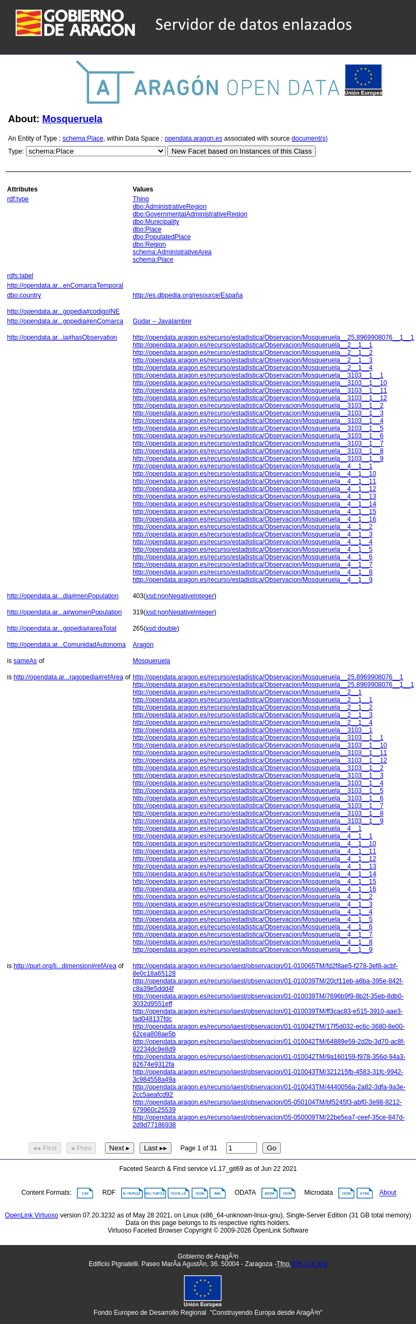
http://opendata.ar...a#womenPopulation (64, 612)
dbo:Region (149, 244)
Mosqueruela (72, 119)
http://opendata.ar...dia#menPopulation (62, 596)
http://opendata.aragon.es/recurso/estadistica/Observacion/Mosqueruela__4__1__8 (253, 572)
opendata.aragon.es (193, 138)
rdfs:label (20, 276)
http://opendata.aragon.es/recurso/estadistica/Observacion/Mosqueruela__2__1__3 (253, 360)
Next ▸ (119, 1148)
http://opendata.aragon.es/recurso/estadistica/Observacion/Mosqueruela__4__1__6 (253, 557)
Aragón (143, 644)
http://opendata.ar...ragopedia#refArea (68, 677)
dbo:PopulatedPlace (161, 237)
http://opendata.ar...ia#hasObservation (62, 337)
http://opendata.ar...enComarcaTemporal (65, 285)
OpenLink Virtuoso (31, 1215)
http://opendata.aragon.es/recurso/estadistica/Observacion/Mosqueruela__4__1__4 (253, 542)
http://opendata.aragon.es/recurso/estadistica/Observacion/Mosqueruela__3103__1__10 (260, 383)
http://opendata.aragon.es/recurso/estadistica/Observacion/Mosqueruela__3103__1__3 (258, 413)
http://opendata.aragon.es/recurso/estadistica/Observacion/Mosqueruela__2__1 (247, 692)
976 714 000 (309, 1264)
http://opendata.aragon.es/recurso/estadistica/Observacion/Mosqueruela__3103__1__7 (258, 443)
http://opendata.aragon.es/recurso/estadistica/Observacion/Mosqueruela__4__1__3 (253, 534)
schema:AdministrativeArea (172, 252)
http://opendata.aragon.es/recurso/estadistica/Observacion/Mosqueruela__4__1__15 (254, 511)
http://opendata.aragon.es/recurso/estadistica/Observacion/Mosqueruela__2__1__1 (253, 345)
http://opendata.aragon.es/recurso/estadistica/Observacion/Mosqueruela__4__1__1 (253, 466)
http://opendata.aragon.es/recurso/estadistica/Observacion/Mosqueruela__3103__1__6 (258, 436)
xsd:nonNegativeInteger (180, 596)
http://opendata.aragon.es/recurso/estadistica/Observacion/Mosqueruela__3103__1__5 (258, 428)
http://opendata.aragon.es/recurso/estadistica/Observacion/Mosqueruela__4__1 (247, 828)
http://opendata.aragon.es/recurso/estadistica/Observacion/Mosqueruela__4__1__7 (253, 564)
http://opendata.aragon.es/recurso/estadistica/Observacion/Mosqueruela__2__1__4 (253, 368)
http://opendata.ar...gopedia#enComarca (65, 321)
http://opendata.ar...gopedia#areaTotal (61, 628)
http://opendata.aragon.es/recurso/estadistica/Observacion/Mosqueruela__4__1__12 (254, 489)
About (387, 1193)
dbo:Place (147, 229)
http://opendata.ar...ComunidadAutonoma (66, 644)
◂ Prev (81, 1148)
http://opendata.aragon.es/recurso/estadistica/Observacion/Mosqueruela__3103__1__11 (260, 390)
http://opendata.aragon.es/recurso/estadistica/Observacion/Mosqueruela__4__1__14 (254, 504)
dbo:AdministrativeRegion (170, 206)
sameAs (25, 661)
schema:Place (83, 138)
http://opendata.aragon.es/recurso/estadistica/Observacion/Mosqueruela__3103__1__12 (260, 398)
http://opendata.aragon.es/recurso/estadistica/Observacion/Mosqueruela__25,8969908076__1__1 (273, 337)
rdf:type (18, 199)
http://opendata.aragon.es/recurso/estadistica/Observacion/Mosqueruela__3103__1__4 (258, 421)
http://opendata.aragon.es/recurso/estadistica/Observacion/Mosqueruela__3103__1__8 (258, 451)
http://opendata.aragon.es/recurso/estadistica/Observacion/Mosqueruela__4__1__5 (253, 549)
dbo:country (24, 295)
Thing (141, 199)
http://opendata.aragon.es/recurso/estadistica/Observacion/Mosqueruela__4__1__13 (254, 496)
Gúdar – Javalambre (162, 321)
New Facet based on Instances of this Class (241, 151)
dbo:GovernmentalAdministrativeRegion (190, 214)
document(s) (310, 138)
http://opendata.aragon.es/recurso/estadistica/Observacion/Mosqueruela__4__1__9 (253, 580)
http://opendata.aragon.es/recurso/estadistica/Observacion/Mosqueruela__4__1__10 (254, 474)
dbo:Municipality (156, 222)
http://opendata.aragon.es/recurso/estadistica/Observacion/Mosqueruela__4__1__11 (254, 481)
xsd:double (161, 628)
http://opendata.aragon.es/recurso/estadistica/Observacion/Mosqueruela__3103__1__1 (258, 375)
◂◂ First (45, 1148)
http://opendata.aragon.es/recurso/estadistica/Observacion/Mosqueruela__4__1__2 (253, 527)
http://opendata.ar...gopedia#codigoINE (63, 311)
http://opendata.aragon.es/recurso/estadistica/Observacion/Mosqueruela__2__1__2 (253, 352)
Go (271, 1148)
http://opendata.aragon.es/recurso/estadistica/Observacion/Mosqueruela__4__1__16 (254, 519)
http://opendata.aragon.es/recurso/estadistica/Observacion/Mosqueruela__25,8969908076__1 (268, 677)
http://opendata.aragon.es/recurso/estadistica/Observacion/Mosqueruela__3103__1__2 (258, 405)
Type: (16, 151)
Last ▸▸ (155, 1148)
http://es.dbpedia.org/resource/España (187, 295)
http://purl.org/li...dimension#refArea (65, 966)
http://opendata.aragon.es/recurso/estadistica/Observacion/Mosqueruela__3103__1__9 (258, 458)
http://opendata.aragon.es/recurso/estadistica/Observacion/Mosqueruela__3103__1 (253, 730)
